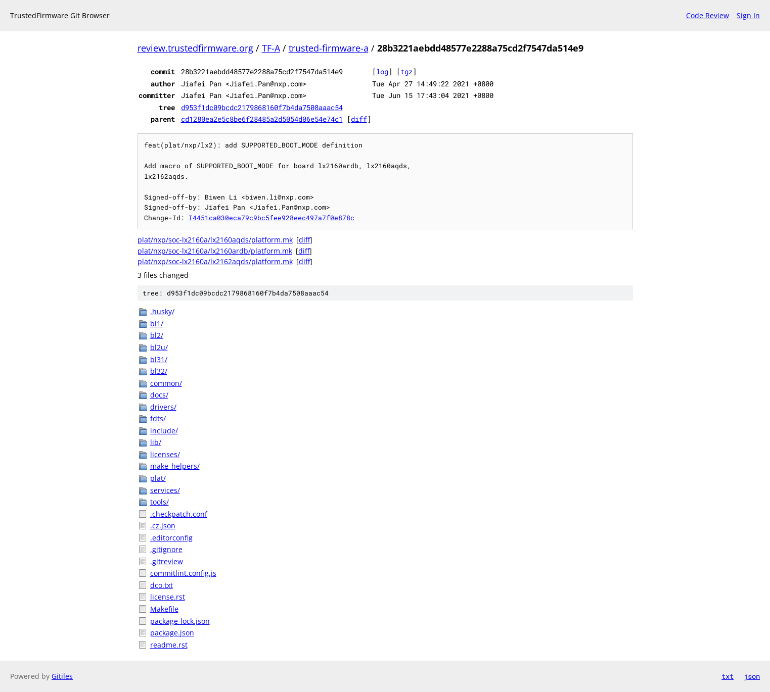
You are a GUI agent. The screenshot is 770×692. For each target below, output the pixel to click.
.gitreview (166, 561)
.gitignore (166, 549)
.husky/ (162, 311)
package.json (172, 632)
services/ (165, 490)
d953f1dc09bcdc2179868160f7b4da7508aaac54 (262, 107)
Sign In (748, 15)
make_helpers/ (175, 466)
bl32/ (158, 371)
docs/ (159, 395)
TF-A (271, 48)
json (752, 676)
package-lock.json (180, 621)
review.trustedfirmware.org (195, 48)
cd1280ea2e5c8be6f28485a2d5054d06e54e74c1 (262, 119)
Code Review (707, 15)
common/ (166, 383)
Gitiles (62, 676)
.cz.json (162, 525)
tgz (406, 71)
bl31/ (158, 359)
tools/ (159, 502)
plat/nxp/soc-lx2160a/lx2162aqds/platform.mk (215, 261)
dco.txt (161, 585)
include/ (164, 430)
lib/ (155, 442)
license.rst (167, 597)
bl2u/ (159, 347)
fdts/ (158, 418)
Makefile (164, 609)
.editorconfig (171, 537)
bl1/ (156, 323)
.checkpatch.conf (178, 514)
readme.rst (169, 645)
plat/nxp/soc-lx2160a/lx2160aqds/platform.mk (215, 239)
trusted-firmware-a (329, 48)
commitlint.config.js (183, 573)
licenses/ (165, 454)
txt (727, 676)
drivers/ (163, 407)
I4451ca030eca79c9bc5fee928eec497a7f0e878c (271, 217)
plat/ (158, 478)
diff (359, 119)
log (382, 71)
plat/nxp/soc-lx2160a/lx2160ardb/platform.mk (215, 251)
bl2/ (156, 335)
